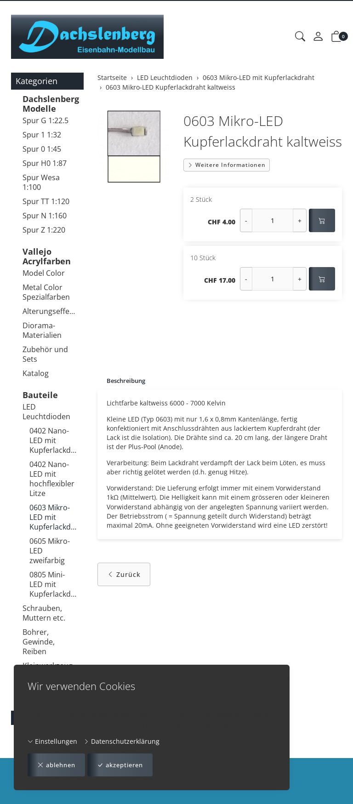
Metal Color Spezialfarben (46, 292)
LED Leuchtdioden (46, 412)
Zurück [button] (124, 580)
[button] (300, 36)
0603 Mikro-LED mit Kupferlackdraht (54, 517)
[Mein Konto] (318, 36)
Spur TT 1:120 (46, 201)
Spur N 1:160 (45, 216)
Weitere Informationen (227, 165)
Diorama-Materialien (42, 330)
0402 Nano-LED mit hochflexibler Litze (51, 478)
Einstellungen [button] (52, 740)
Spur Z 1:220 (44, 230)
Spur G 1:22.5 (45, 120)
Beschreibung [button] (128, 380)
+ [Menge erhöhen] (300, 220)
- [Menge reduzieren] (246, 220)
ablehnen (58, 765)
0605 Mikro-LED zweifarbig (49, 550)
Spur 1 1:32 (42, 135)
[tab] (123, 381)
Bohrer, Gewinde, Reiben (39, 641)
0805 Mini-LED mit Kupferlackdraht (54, 584)
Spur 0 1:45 (42, 149)
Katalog (36, 373)
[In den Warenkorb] (322, 220)
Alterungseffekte (51, 311)
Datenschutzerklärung (121, 740)
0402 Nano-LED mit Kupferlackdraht (54, 440)
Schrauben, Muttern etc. (44, 613)
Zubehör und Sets (45, 354)
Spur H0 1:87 (45, 163)
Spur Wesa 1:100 (41, 182)
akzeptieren (126, 765)
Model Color (44, 273)
